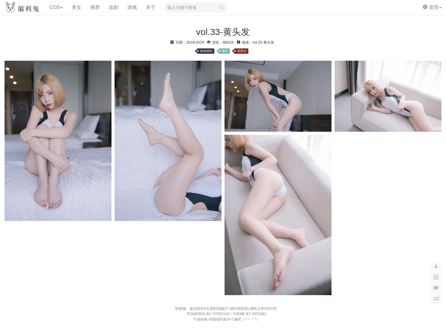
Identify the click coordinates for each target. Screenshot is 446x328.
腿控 (225, 51)
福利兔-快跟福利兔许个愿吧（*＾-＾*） (228, 319)
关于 (150, 7)
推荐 (95, 7)
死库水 (241, 51)
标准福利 (206, 51)
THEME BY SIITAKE (249, 314)
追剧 (113, 7)
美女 (76, 7)
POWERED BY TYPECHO (208, 314)
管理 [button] (432, 7)
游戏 (132, 7)
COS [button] (56, 7)
